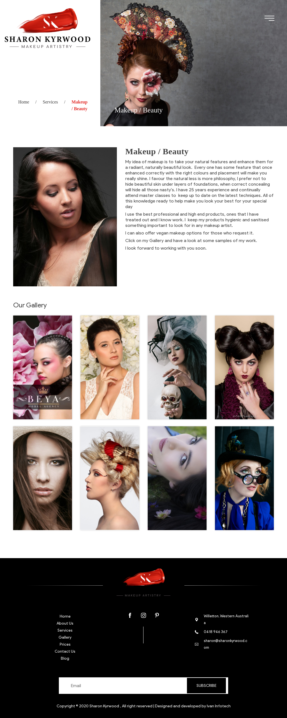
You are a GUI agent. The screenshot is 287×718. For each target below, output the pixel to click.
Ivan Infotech (219, 706)
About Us (65, 623)
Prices (65, 644)
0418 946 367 (216, 632)
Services (50, 102)
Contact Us (65, 651)
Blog (65, 658)
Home (23, 102)
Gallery (65, 637)
